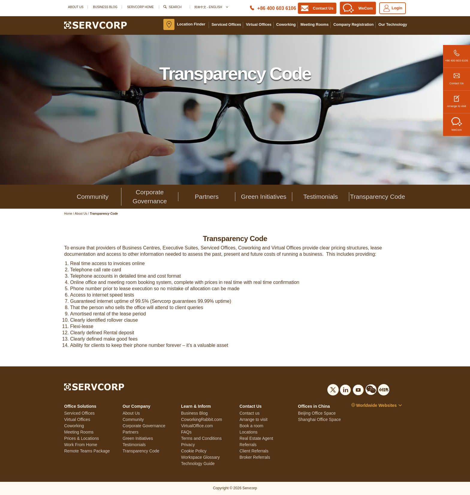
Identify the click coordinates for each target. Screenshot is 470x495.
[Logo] (95, 24)
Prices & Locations (81, 438)
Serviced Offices (226, 24)
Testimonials (320, 196)
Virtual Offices (258, 24)
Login (392, 8)
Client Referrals (253, 451)
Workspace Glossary (200, 457)
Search (175, 7)
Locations (248, 432)
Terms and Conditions (201, 438)
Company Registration (353, 24)
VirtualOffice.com (197, 425)
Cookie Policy (194, 451)
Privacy (188, 444)
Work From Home (80, 444)
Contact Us (456, 76)
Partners (207, 196)
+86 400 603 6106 (456, 53)
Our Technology (392, 24)
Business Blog (105, 7)
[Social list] (333, 389)
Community (93, 196)
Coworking (286, 24)
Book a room (251, 425)
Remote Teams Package (87, 451)
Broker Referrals (254, 457)
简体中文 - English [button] (211, 7)
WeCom (456, 124)
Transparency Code (377, 196)
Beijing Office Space (317, 413)
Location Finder (191, 24)
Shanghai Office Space (319, 419)
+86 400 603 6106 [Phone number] (276, 8)
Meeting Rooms (314, 24)
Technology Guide (198, 463)
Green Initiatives (264, 196)
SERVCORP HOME (140, 7)
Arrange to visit (456, 99)
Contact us (249, 413)
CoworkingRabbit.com (201, 419)
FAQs (186, 432)
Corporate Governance (149, 196)
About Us (75, 7)
